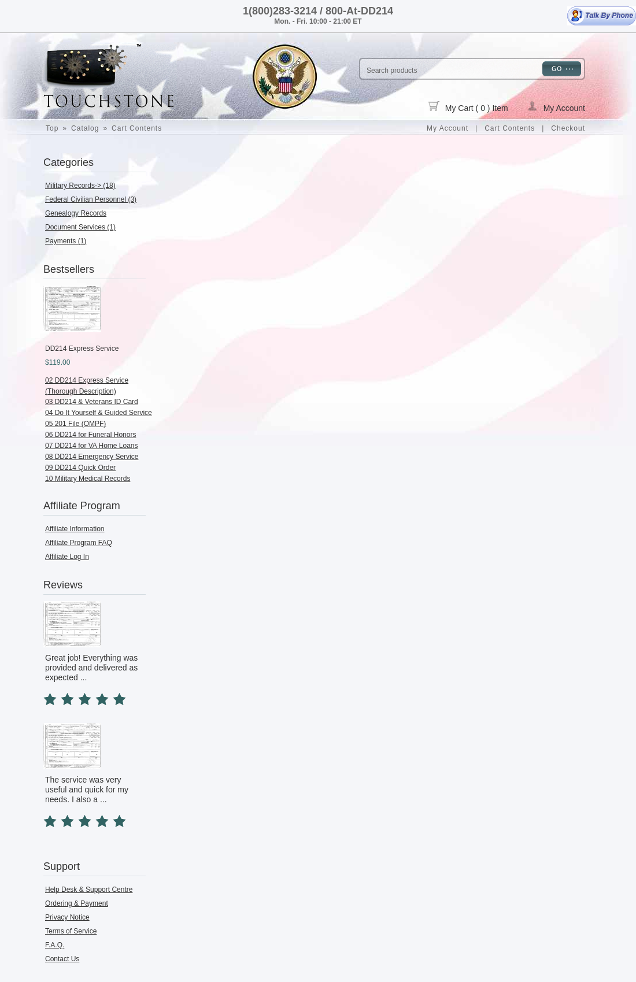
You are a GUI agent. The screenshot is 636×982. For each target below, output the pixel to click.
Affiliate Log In (67, 557)
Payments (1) (65, 241)
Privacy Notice (67, 917)
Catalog (85, 128)
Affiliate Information (75, 529)
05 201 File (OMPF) (75, 424)
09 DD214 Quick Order (80, 468)
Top (52, 128)
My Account (556, 107)
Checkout (568, 128)
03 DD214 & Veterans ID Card (91, 402)
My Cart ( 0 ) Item (468, 107)
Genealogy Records (75, 213)
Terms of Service (71, 931)
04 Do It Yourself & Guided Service (98, 413)
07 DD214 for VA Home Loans (91, 446)
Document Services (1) (80, 227)
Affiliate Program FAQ (78, 543)
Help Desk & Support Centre (88, 889)
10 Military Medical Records (87, 479)
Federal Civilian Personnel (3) (90, 199)
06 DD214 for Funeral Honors (90, 435)
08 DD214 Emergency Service (91, 457)
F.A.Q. (54, 945)
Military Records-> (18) (80, 185)
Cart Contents (137, 128)
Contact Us (62, 959)
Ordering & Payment (76, 903)
